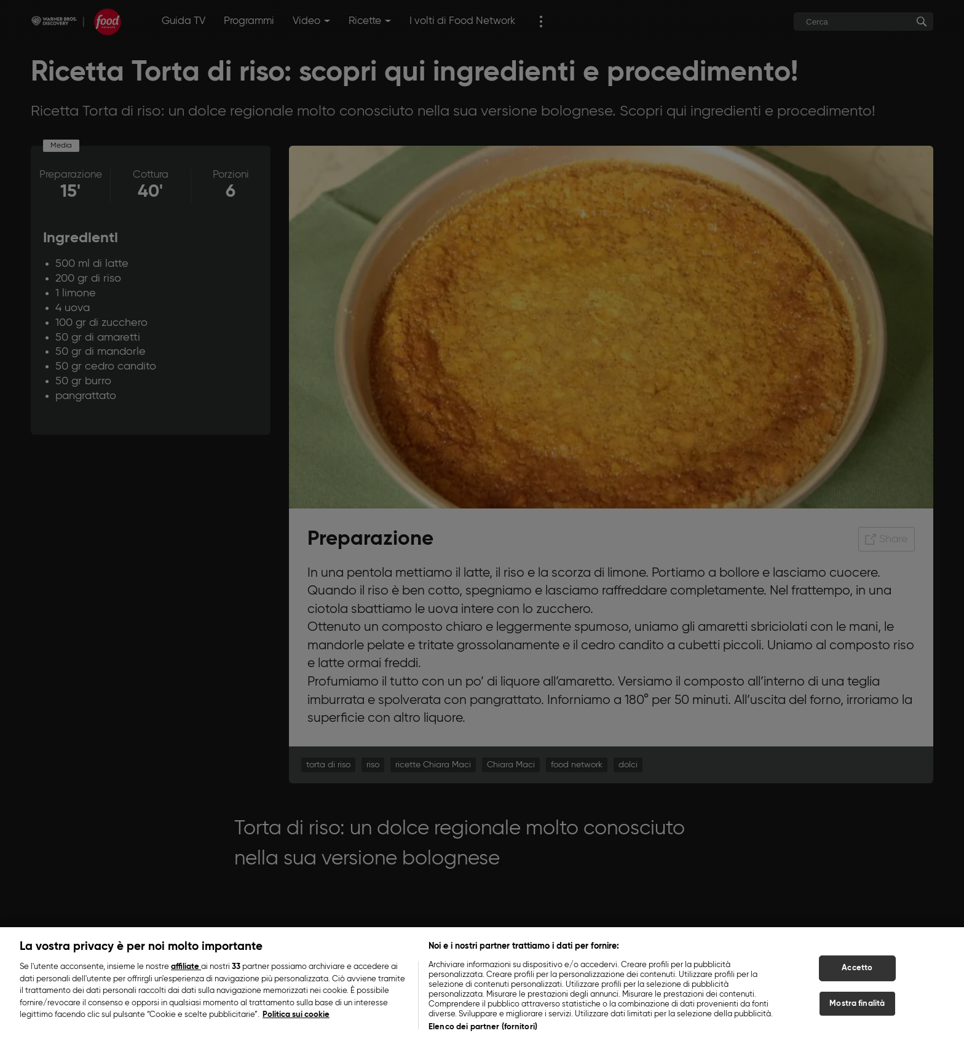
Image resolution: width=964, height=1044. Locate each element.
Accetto (857, 974)
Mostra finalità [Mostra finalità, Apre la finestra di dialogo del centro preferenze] (857, 1009)
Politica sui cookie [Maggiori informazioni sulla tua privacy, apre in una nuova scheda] (296, 1020)
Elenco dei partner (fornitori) (483, 1033)
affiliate (186, 972)
